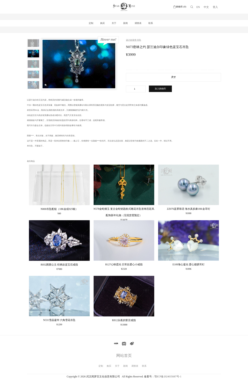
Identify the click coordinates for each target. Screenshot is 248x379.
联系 (150, 23)
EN (198, 7)
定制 (91, 23)
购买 (102, 23)
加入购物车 (160, 88)
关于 (114, 23)
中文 (206, 7)
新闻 (125, 23)
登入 (215, 7)
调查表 (138, 23)
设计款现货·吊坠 (133, 40)
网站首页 (124, 355)
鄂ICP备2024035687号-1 (167, 376)
